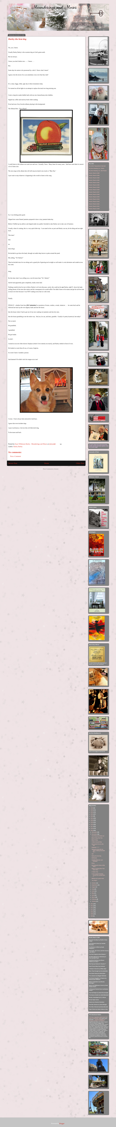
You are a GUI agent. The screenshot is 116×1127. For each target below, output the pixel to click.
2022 (92, 816)
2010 (92, 912)
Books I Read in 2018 (94, 189)
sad (92, 853)
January (94, 901)
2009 (92, 914)
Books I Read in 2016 (94, 194)
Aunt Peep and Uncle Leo (98, 835)
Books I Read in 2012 (94, 204)
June (93, 891)
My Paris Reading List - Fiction (96, 168)
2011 (92, 910)
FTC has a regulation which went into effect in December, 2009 (98, 1018)
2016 (92, 828)
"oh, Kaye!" (94, 880)
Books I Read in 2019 (94, 187)
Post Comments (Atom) (50, 469)
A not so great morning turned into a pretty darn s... (98, 875)
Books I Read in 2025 (94, 173)
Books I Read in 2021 (94, 182)
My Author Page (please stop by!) (97, 166)
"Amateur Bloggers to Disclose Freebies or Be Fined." (97, 1020)
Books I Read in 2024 (94, 175)
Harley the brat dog (96, 856)
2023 (92, 814)
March (93, 897)
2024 (92, 812)
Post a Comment (15, 456)
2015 (92, 830)
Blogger (61, 1123)
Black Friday (95, 840)
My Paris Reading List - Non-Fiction (98, 170)
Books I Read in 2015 (94, 196)
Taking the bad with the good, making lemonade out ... (98, 850)
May (93, 893)
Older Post (80, 463)
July (93, 889)
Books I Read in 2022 (94, 180)
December (94, 832)
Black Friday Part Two (97, 838)
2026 (92, 808)
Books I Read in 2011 (94, 206)
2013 (92, 905)
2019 (92, 822)
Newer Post (12, 463)
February (94, 899)
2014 (92, 903)
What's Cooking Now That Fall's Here (98, 869)
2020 (92, 820)
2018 (92, 824)
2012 (92, 907)
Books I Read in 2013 (94, 201)
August (94, 887)
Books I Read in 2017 (94, 192)
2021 (92, 818)
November (94, 834)
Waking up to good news (98, 878)
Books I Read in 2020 (94, 185)
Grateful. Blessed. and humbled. (97, 860)
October (94, 883)
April (93, 895)
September (95, 885)
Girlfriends (94, 858)
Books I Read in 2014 (94, 199)
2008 (92, 916)
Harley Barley (17, 446)
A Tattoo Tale (95, 871)
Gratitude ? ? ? (95, 847)
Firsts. (93, 863)
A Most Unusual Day (97, 842)
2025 (92, 810)
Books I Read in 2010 (94, 208)
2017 (92, 826)
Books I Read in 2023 (94, 177)
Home (46, 463)
